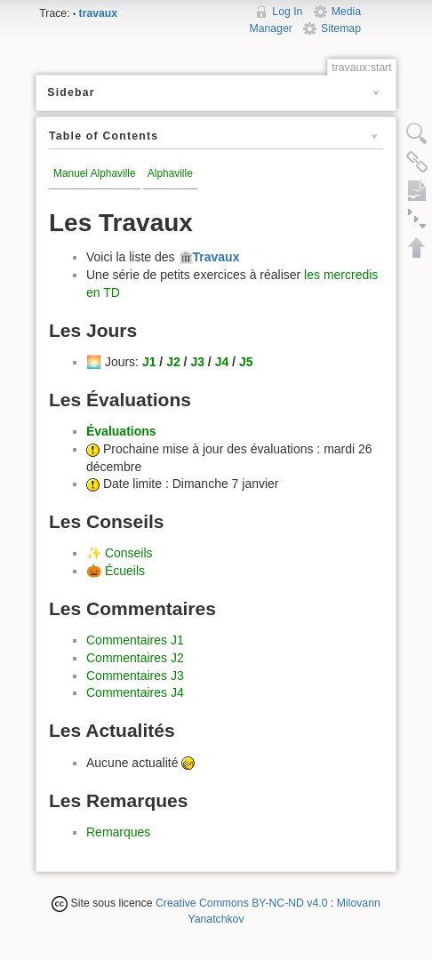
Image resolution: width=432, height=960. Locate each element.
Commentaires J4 (135, 692)
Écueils (125, 571)
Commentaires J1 (135, 640)
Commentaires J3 (135, 675)
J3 (197, 362)
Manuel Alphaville (94, 173)
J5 (246, 362)
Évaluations (121, 431)
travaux (98, 13)
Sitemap (341, 28)
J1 (149, 362)
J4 (222, 362)
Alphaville (170, 173)
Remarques (118, 832)
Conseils (129, 553)
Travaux (216, 257)
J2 (173, 362)
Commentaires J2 (135, 658)
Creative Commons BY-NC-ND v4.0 (242, 903)
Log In (287, 11)
